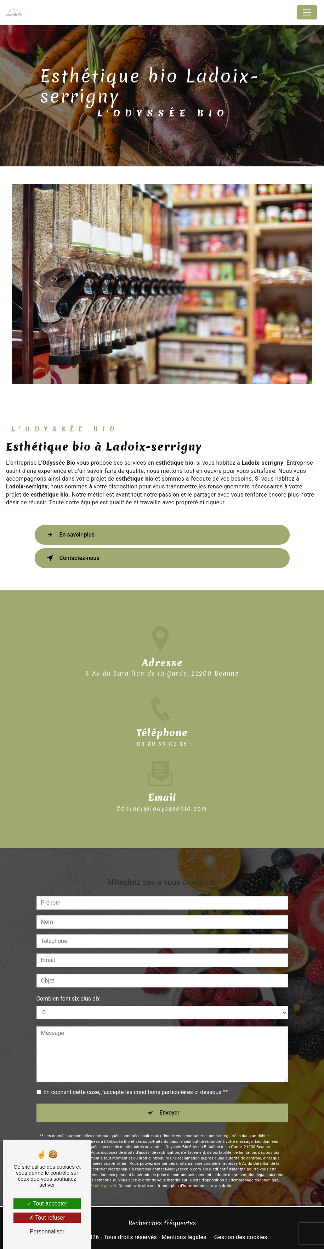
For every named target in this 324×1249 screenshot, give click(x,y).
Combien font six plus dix (68, 989)
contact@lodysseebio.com (162, 799)
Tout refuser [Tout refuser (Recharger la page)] (47, 1218)
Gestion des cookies (240, 1237)
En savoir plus (69, 535)
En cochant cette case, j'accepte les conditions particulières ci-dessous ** (136, 1082)
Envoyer (169, 1103)
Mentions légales (183, 1237)
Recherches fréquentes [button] (162, 1223)
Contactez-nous (72, 558)
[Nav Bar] (307, 12)
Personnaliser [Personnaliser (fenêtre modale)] (47, 1231)
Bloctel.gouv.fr (103, 1177)
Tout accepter (47, 1204)
